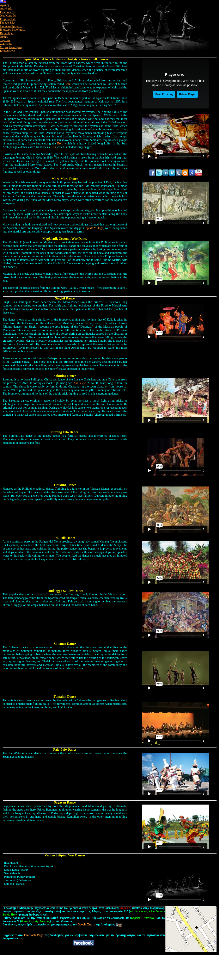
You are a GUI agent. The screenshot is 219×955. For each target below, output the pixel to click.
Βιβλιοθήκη (7, 33)
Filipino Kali (8, 19)
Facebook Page (33, 935)
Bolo (60, 143)
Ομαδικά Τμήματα (11, 26)
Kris (53, 147)
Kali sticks (79, 383)
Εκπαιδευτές (7, 12)
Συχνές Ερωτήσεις (11, 47)
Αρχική (4, 5)
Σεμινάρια (6, 43)
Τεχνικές (5, 40)
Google (86, 924)
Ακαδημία (6, 8)
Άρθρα (4, 36)
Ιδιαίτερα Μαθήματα (12, 29)
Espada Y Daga (93, 228)
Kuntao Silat (7, 22)
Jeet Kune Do (8, 15)
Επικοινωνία (7, 50)
